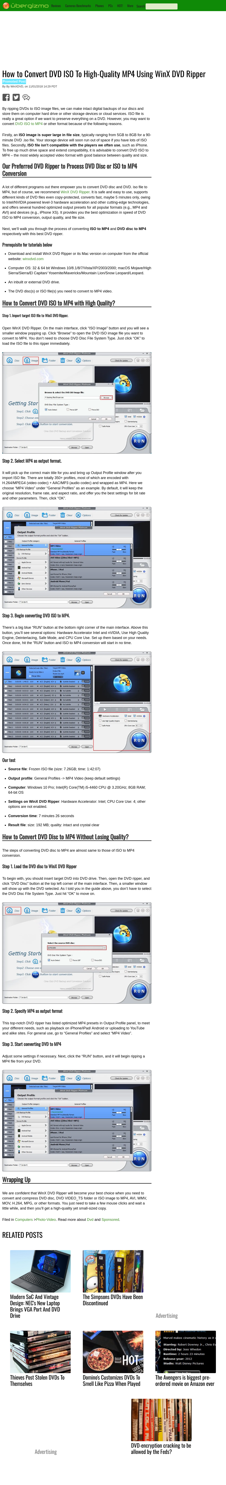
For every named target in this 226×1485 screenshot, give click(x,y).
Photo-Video (46, 1220)
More (130, 5)
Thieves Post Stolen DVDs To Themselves (37, 1380)
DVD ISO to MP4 (29, 124)
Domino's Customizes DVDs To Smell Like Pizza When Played (111, 1380)
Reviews (56, 5)
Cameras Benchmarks (78, 5)
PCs (110, 5)
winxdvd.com (33, 259)
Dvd (90, 1220)
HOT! (120, 5)
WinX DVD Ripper (74, 192)
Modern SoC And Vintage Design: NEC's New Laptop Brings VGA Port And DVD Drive (35, 1306)
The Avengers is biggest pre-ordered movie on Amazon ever (184, 1380)
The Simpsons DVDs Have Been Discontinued (113, 1300)
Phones (99, 5)
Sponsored (110, 1220)
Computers (24, 1220)
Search (141, 6)
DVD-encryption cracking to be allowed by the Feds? (161, 1448)
